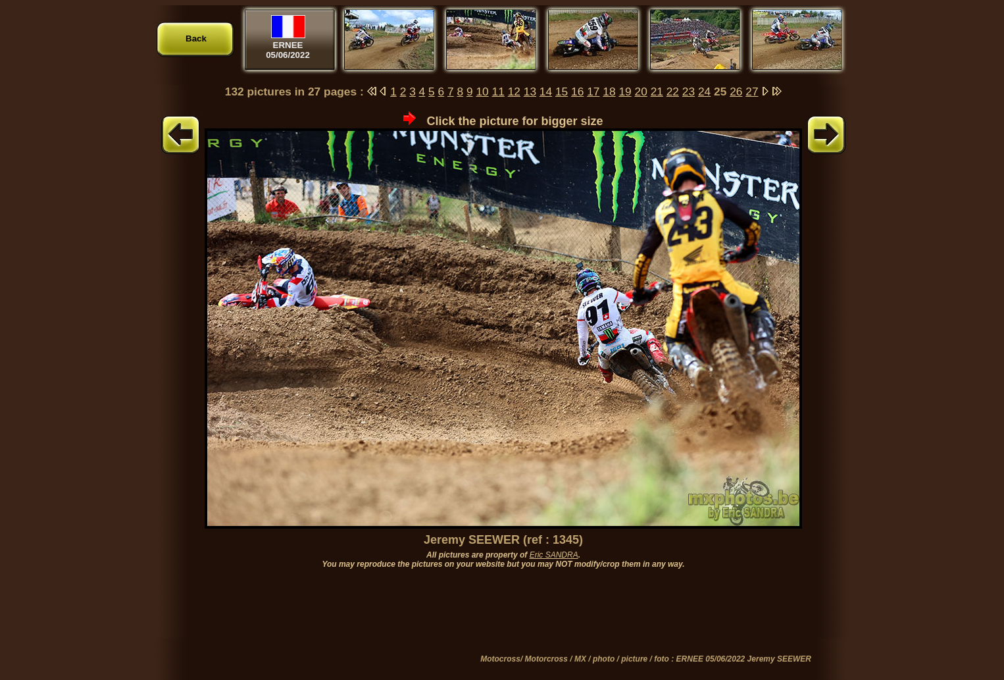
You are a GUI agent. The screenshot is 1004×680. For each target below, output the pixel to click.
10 (482, 91)
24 (704, 91)
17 (593, 91)
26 (736, 91)
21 (657, 91)
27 (751, 91)
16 (577, 91)
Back (196, 38)
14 (546, 91)
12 (514, 91)
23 (688, 91)
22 (672, 91)
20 (641, 91)
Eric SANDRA (554, 555)
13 (530, 91)
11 (498, 91)
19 (624, 91)
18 (609, 91)
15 (561, 91)
